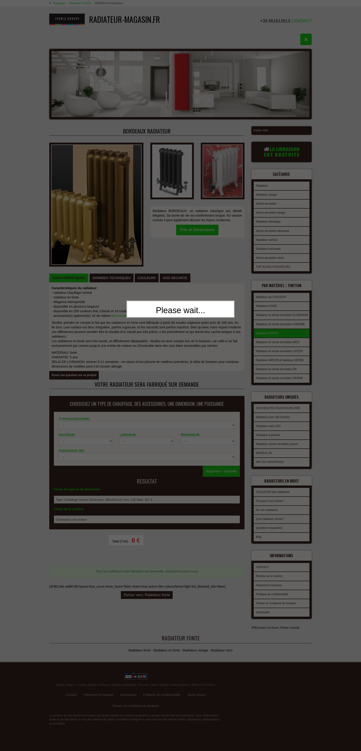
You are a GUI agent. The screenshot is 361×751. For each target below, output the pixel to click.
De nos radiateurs (267, 505)
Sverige (164, 670)
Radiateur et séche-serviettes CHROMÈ (280, 322)
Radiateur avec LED (268, 423)
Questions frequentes (269, 523)
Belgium (71, 670)
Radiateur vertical (266, 239)
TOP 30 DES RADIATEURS (273, 266)
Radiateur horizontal (268, 248)
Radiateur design (266, 194)
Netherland (129, 670)
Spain (153, 670)
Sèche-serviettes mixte (270, 257)
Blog (259, 532)
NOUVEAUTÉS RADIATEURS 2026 (278, 405)
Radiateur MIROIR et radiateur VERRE (280, 358)
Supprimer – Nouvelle (221, 415)
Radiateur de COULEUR (271, 295)
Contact (71, 680)
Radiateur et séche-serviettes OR (276, 367)
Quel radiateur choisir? (270, 514)
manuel (143, 253)
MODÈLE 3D (264, 450)
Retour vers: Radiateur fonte (147, 520)
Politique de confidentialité (272, 589)
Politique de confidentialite (161, 680)
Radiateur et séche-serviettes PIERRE (279, 376)
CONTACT (262, 562)
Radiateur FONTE (79, 3)
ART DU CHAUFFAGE (270, 459)
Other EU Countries (203, 670)
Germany (103, 670)
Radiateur (58, 3)
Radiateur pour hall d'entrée (273, 414)
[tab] (68, 215)
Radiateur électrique (268, 221)
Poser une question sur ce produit (74, 312)
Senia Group (196, 680)
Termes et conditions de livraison (276, 598)
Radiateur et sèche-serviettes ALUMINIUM (282, 313)
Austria (60, 670)
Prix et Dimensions (197, 182)
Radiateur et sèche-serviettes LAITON (279, 349)
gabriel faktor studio (294, 670)
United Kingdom (179, 670)
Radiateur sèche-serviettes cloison (277, 441)
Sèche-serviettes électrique (272, 230)
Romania (143, 670)
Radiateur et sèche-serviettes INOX (278, 340)
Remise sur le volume (269, 571)
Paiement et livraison (269, 580)
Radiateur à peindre (268, 432)
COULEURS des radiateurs (273, 487)
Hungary (116, 670)
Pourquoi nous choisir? (270, 496)
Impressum (263, 607)
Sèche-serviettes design (270, 212)
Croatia (82, 670)
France (92, 670)
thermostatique (122, 253)
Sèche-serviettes (266, 203)
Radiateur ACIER (266, 304)
